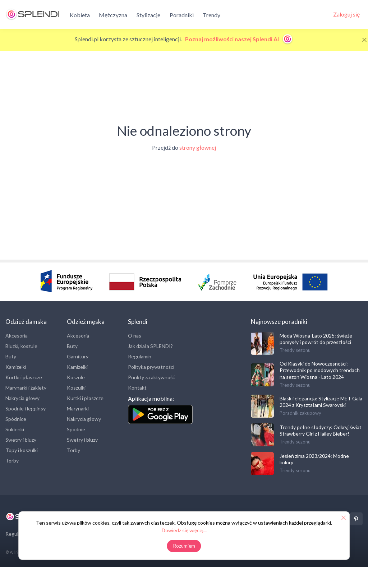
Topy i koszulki (21, 450)
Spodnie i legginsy (25, 408)
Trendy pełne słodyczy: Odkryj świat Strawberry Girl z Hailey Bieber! (321, 430)
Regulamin (139, 356)
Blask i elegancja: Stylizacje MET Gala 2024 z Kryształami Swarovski (321, 401)
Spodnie (76, 429)
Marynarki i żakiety (25, 388)
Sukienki (14, 429)
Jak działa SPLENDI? (150, 346)
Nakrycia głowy (22, 398)
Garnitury (77, 356)
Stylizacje (148, 14)
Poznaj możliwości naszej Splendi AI (239, 39)
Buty (10, 356)
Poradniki (182, 14)
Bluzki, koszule (21, 346)
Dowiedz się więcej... (184, 530)
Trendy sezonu (295, 350)
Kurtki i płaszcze (23, 377)
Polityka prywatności (151, 367)
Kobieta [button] (80, 14)
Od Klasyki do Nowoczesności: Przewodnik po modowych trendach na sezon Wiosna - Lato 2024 (320, 370)
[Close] (364, 39)
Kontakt (137, 388)
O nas (134, 336)
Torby (12, 460)
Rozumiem (184, 546)
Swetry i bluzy (20, 440)
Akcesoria (16, 336)
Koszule (76, 377)
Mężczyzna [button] (113, 14)
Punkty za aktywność (151, 377)
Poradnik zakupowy (300, 413)
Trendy (211, 14)
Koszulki (76, 388)
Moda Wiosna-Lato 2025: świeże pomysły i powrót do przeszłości (316, 339)
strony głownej (197, 147)
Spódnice (15, 419)
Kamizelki (15, 367)
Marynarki (78, 408)
